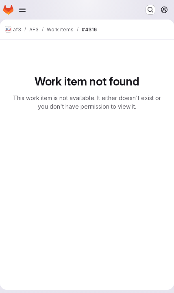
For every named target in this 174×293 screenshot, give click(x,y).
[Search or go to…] (150, 10)
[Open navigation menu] (22, 9)
